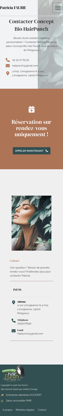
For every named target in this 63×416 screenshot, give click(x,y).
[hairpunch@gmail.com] (22, 66)
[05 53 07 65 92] (17, 60)
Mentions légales (25, 409)
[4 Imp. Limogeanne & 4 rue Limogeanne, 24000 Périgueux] (31, 73)
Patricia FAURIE (13, 7)
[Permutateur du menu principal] (58, 8)
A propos (7, 409)
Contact (42, 409)
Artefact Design (30, 389)
